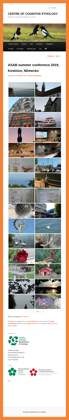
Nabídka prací (31, 49)
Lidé (31, 44)
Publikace (39, 44)
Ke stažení (20, 49)
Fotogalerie (49, 44)
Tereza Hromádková (34, 76)
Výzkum (24, 44)
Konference (25, 316)
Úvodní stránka (13, 44)
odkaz (29, 323)
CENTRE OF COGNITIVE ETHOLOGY (33, 13)
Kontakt (10, 49)
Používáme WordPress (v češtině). (34, 412)
